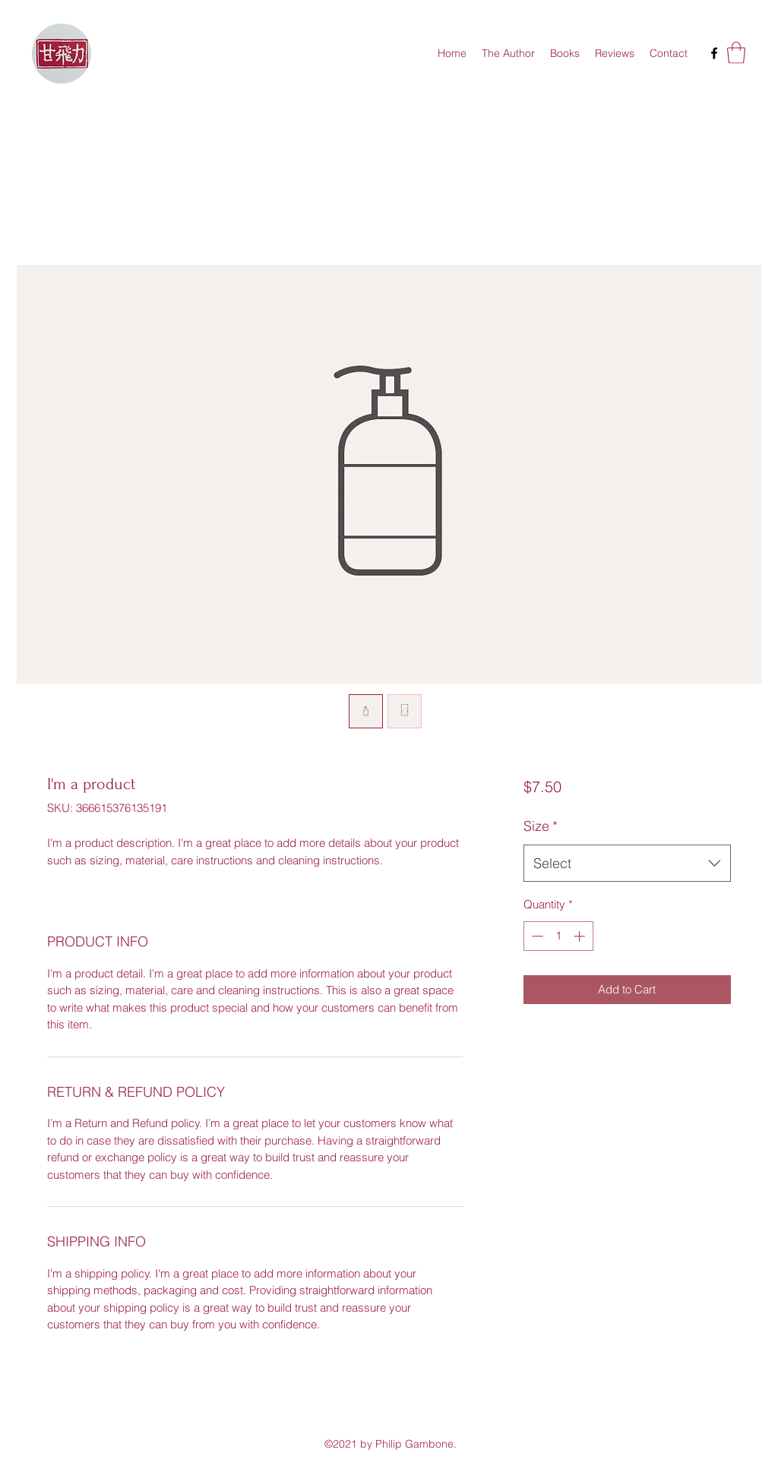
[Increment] (581, 936)
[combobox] (627, 864)
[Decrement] (536, 936)
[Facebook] (714, 53)
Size (540, 826)
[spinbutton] (558, 936)
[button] (736, 53)
